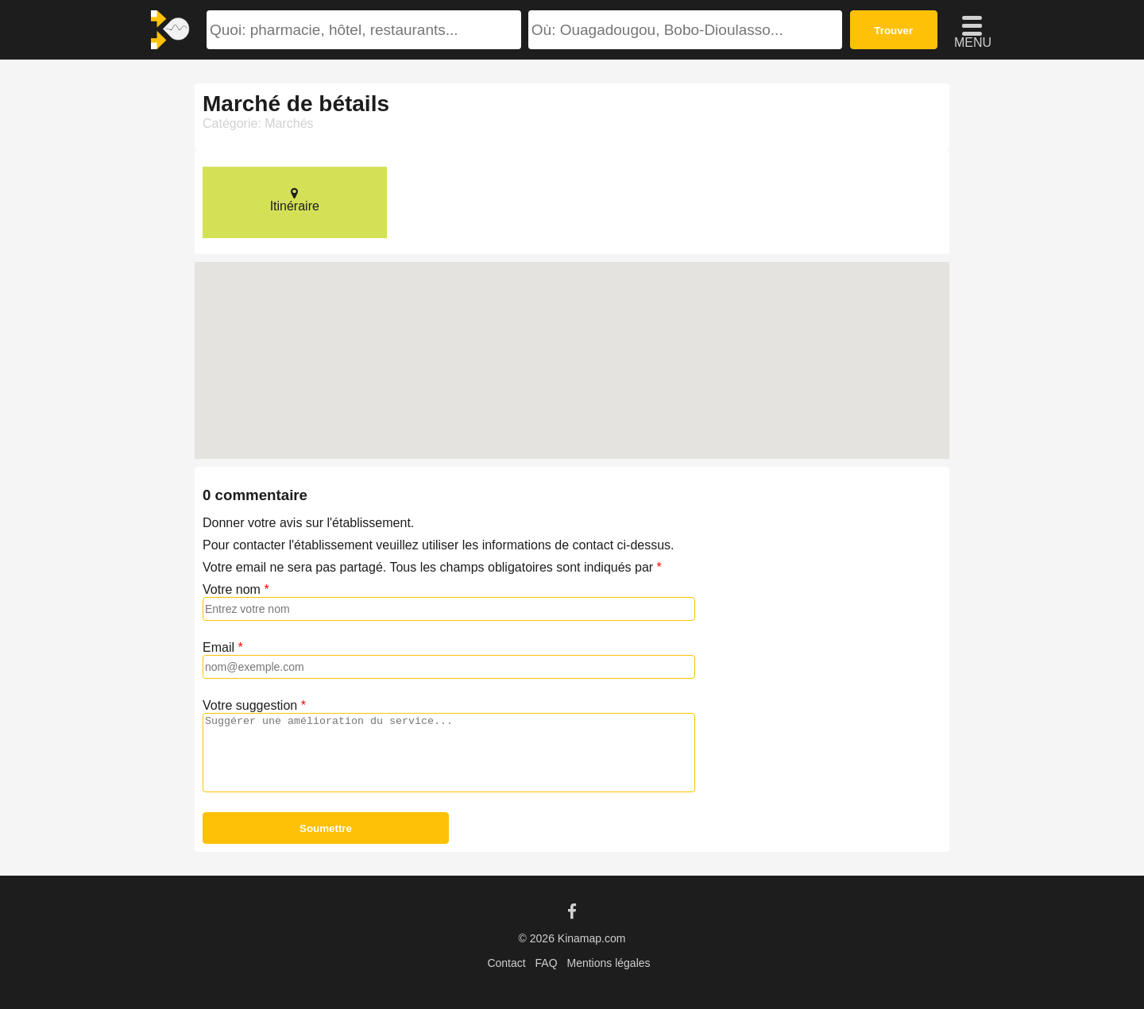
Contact (506, 963)
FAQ (546, 963)
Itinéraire (295, 200)
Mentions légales (608, 963)
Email (218, 647)
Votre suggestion (250, 705)
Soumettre (326, 828)
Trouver (893, 31)
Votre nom (232, 589)
